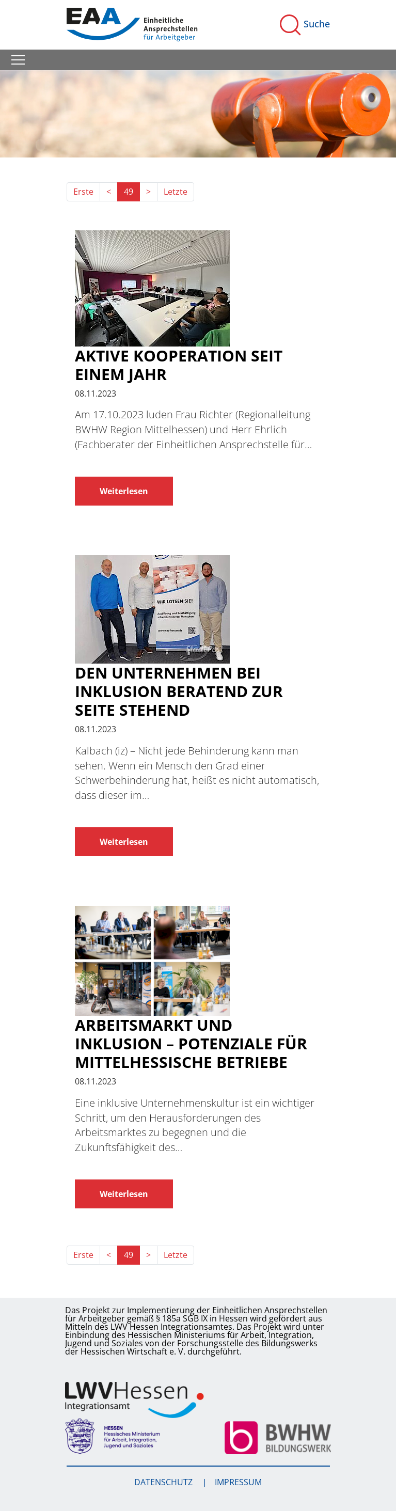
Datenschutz (164, 1482)
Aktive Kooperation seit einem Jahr (178, 365)
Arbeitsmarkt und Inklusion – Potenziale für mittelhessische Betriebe (191, 1044)
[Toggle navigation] (18, 60)
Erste (83, 191)
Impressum (238, 1482)
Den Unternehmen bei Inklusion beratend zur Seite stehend (179, 691)
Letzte (175, 191)
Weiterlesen (124, 491)
